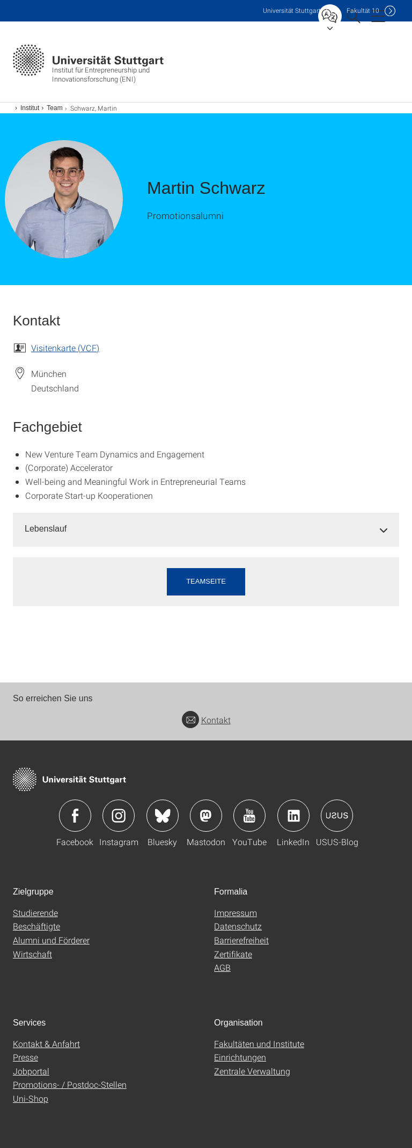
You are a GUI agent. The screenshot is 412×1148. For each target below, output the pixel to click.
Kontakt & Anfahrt (46, 1043)
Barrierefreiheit (241, 940)
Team (54, 108)
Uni (292, 10)
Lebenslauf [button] (46, 528)
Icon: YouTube (249, 816)
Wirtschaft (32, 954)
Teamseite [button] (206, 581)
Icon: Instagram (118, 816)
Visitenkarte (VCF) (65, 347)
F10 (363, 10)
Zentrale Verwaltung (252, 1071)
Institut (29, 108)
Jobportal (31, 1071)
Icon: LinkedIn (293, 816)
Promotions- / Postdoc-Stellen (70, 1084)
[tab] (206, 529)
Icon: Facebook (75, 816)
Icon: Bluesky (162, 816)
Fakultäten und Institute (259, 1043)
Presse (25, 1057)
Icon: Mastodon (206, 816)
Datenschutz (238, 926)
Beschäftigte (36, 926)
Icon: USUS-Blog (337, 816)
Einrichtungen (240, 1057)
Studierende (35, 912)
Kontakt (206, 719)
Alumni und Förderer (51, 940)
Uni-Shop (30, 1098)
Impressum (235, 912)
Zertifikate (233, 954)
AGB (222, 967)
